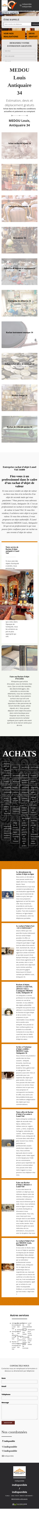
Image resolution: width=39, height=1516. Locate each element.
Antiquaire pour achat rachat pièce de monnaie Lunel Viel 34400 (25, 1335)
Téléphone (6, 1394)
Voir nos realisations (11, 35)
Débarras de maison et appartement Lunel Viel (18, 1341)
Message (5, 1402)
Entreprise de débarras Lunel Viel (12, 1335)
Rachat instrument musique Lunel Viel (12, 1345)
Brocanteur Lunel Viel (18, 1325)
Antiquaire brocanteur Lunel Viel (12, 1326)
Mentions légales (19, 1499)
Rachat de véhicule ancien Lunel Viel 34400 (23, 1328)
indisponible (27, 4)
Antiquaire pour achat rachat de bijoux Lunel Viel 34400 (28, 1337)
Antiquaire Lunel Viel (18, 1331)
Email (4, 1386)
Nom (4, 1378)
